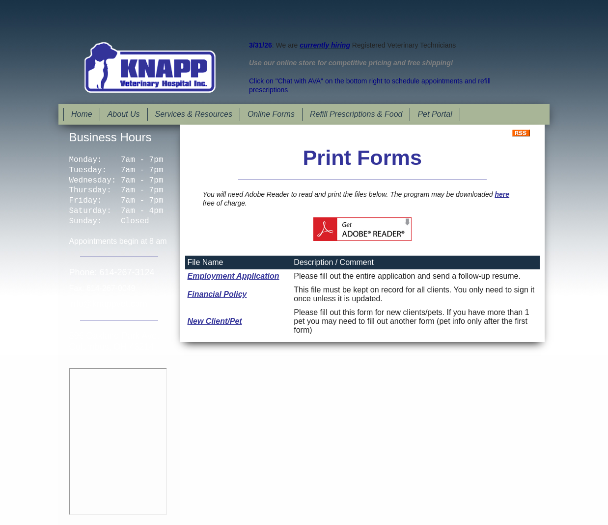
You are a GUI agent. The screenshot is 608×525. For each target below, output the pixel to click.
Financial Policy (217, 294)
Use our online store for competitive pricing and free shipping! (351, 63)
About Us (124, 114)
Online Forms (271, 114)
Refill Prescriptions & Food (356, 114)
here (502, 194)
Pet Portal (434, 114)
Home (81, 114)
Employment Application (233, 276)
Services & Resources (193, 114)
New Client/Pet (215, 321)
